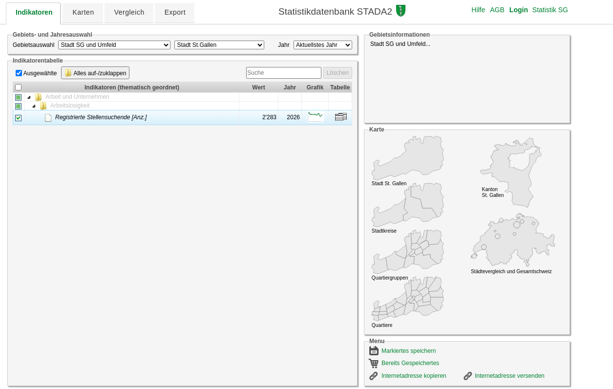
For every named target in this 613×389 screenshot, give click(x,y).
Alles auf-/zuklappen (95, 73)
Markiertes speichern (408, 350)
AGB (497, 10)
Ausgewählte (40, 73)
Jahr (283, 45)
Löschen (338, 72)
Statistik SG (550, 10)
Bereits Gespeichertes (410, 363)
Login (518, 10)
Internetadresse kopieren (413, 375)
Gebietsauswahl (33, 45)
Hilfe (478, 10)
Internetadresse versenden (510, 375)
